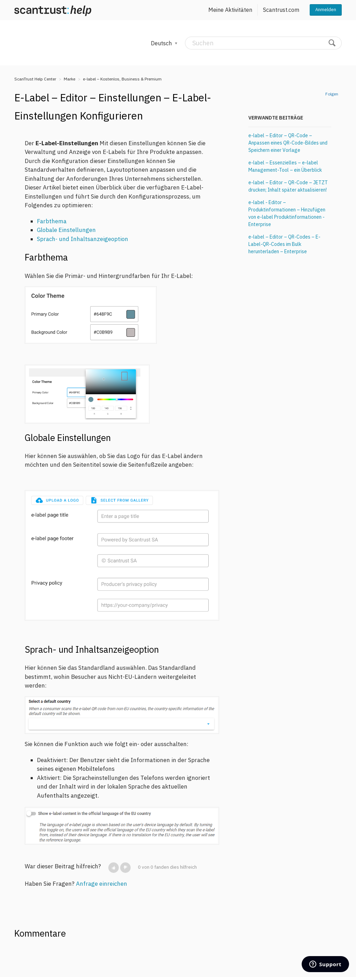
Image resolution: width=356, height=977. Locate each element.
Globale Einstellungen (66, 230)
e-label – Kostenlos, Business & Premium (122, 79)
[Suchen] (263, 43)
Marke (69, 79)
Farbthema (52, 221)
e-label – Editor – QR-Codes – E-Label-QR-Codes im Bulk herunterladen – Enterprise (284, 244)
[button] (113, 867)
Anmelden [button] (325, 10)
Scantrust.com (281, 9)
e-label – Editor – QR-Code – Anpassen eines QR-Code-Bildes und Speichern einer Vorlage (287, 142)
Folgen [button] (331, 93)
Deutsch (162, 43)
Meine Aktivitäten (230, 9)
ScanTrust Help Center (35, 79)
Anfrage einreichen (101, 883)
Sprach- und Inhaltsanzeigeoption (82, 239)
